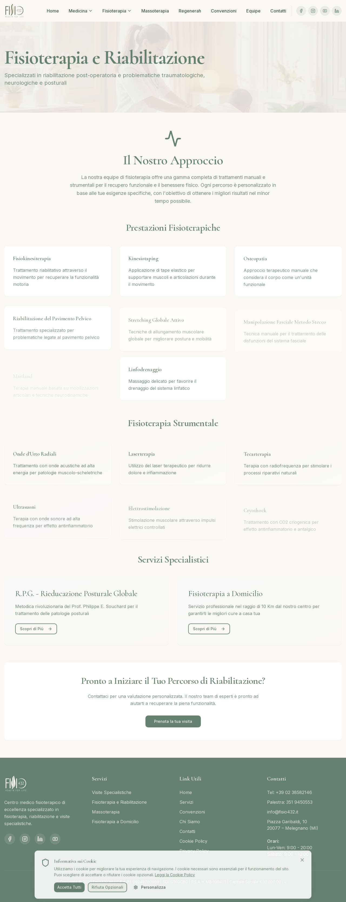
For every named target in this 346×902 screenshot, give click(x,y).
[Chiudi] (302, 862)
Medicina (81, 11)
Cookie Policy (193, 841)
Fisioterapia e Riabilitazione (119, 802)
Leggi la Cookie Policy (175, 877)
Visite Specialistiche (111, 792)
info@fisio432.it (282, 812)
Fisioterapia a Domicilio (115, 821)
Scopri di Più (36, 628)
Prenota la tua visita (173, 721)
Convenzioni (224, 11)
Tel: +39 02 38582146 (289, 792)
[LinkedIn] (337, 11)
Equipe (253, 11)
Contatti (278, 11)
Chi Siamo (189, 821)
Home (53, 11)
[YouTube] (325, 11)
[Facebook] (301, 11)
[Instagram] (313, 11)
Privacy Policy (194, 851)
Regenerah (190, 11)
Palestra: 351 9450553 (289, 802)
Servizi (186, 802)
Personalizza (150, 889)
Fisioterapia (117, 11)
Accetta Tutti (69, 889)
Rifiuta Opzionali (107, 889)
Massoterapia (155, 11)
